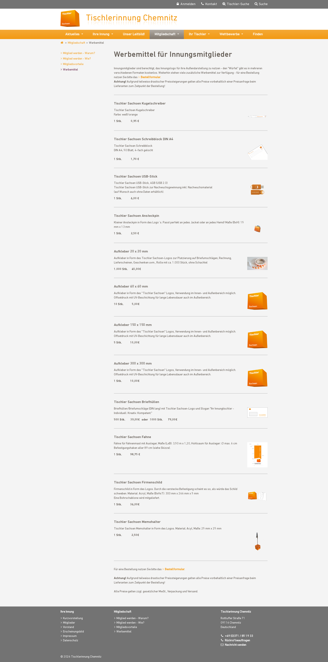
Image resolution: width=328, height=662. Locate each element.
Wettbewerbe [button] (229, 34)
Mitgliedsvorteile (73, 64)
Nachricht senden (235, 644)
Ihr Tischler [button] (197, 34)
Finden (258, 34)
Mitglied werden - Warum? (79, 53)
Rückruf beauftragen (237, 640)
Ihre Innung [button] (101, 34)
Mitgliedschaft (76, 42)
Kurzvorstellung (73, 618)
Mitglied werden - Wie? (77, 58)
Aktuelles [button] (72, 34)
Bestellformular (150, 77)
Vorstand (68, 627)
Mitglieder (69, 622)
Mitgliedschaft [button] (164, 34)
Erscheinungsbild (73, 631)
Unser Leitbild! (134, 34)
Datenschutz (70, 640)
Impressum (70, 636)
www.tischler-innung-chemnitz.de (62, 43)
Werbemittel (70, 69)
